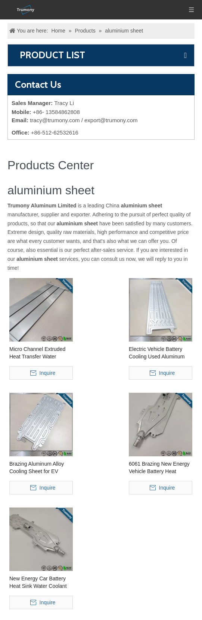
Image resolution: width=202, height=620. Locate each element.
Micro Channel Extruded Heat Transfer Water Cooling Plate (37, 353)
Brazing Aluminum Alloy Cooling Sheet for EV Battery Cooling (36, 468)
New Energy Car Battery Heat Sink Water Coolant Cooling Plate (38, 583)
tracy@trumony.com (55, 120)
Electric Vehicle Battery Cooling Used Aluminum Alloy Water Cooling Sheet (159, 353)
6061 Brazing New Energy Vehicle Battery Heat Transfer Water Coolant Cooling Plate (159, 468)
